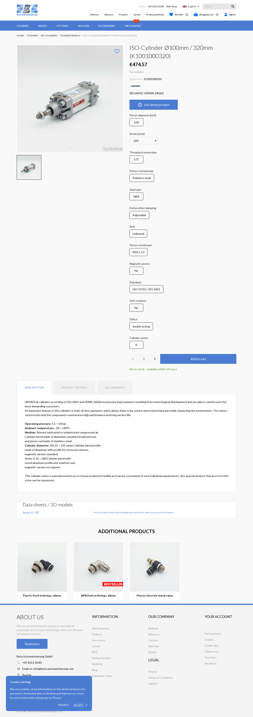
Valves (42, 25)
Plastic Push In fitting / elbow (42, 595)
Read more (32, 644)
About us (109, 14)
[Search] (219, 6)
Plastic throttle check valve (155, 595)
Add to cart (198, 359)
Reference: (136, 79)
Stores (152, 652)
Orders (209, 639)
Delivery (94, 14)
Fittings (62, 25)
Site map (153, 646)
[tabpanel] (70, 98)
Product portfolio (155, 14)
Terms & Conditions (160, 677)
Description (34, 387)
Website (97, 664)
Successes (98, 640)
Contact (153, 640)
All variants (115, 387)
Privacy (63, 705)
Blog (94, 670)
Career (137, 14)
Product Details (74, 387)
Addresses (211, 651)
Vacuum (83, 25)
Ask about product (154, 104)
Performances (100, 628)
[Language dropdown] (194, 6)
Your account (218, 616)
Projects (123, 14)
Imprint (152, 683)
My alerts (210, 663)
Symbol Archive (101, 658)
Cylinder (22, 25)
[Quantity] (143, 359)
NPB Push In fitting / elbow (98, 595)
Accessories (106, 25)
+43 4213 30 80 (155, 6)
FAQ (94, 652)
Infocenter (132, 24)
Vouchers (211, 657)
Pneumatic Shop (102, 675)
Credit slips (212, 645)
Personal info (213, 633)
